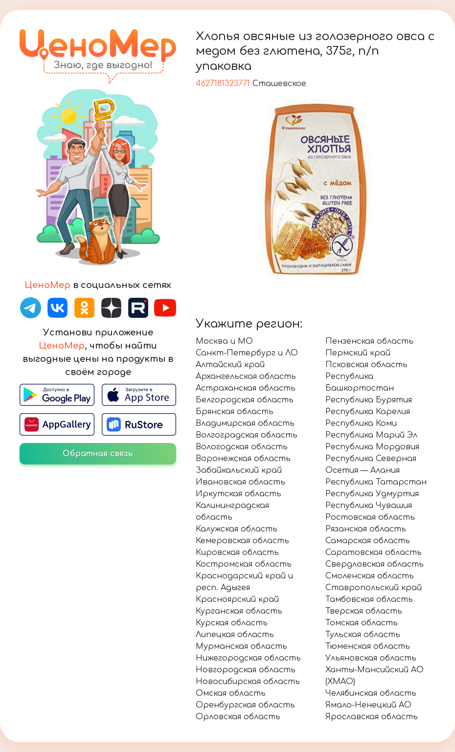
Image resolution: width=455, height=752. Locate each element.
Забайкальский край (239, 470)
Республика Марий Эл (371, 435)
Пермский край (357, 353)
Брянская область (234, 411)
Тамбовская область (369, 599)
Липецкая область (235, 634)
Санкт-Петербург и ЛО (247, 353)
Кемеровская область (242, 540)
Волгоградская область (246, 435)
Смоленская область (369, 576)
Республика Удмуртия (372, 493)
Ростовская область (370, 517)
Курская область (232, 623)
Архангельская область (246, 376)
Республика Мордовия (372, 446)
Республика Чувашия (368, 505)
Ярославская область (371, 716)
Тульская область (362, 634)
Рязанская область (365, 529)
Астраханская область (246, 388)
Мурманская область (241, 646)
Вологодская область (242, 446)
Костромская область (244, 564)
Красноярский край (237, 599)
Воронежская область (243, 458)
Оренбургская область (245, 705)
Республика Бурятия (368, 400)
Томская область (361, 623)
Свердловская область (374, 564)
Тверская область (363, 611)
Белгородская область (245, 400)
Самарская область (367, 540)
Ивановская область (240, 482)
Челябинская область (370, 693)
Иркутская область (238, 493)
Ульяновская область (370, 658)
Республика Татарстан (376, 482)
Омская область (231, 693)
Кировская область (237, 552)
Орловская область (238, 716)
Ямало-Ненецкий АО (368, 705)
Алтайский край (230, 364)
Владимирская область (245, 423)
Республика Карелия (367, 411)
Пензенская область (369, 341)
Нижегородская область (248, 658)
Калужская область (236, 529)
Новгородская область (246, 669)
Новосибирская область (248, 681)
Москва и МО (224, 341)
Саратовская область (373, 552)
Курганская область (239, 611)
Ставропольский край (373, 587)
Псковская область (366, 364)
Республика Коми (361, 423)
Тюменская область (367, 646)
